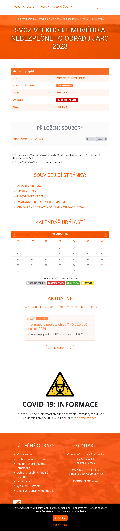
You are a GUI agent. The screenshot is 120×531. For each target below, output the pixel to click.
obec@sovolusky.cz (90, 474)
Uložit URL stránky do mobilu (35, 491)
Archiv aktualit (60, 348)
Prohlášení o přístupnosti (33, 459)
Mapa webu (24, 454)
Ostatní (87, 283)
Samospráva (56, 283)
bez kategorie (36, 283)
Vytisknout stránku (29, 486)
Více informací (60, 526)
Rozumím (60, 520)
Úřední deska (65, 85)
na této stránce (86, 418)
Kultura (73, 283)
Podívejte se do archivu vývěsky (48, 162)
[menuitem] (29, 186)
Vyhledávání (24, 481)
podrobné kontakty (85, 481)
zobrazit (64, 107)
